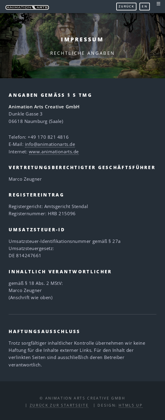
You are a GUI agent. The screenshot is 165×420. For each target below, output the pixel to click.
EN (144, 6)
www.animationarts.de (54, 151)
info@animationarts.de (50, 144)
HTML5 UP (130, 405)
